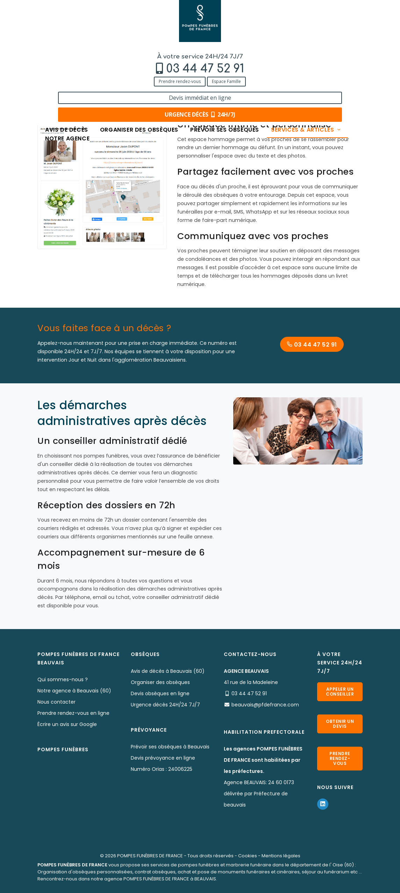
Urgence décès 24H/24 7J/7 (165, 704)
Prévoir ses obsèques (224, 50)
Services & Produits (85, 71)
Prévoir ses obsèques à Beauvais (170, 746)
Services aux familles (140, 71)
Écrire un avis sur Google (67, 724)
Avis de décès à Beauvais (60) (168, 671)
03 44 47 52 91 (72, 23)
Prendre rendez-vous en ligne (73, 713)
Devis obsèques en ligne (160, 693)
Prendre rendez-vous (46, 36)
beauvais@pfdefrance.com (265, 704)
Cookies (247, 855)
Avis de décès (66, 50)
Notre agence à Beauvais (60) (74, 690)
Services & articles (306, 50)
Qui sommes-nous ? (62, 679)
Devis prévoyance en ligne (163, 757)
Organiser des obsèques (139, 50)
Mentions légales (281, 855)
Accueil (46, 71)
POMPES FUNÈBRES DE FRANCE (150, 855)
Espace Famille (93, 36)
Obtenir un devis (340, 723)
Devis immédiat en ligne (333, 13)
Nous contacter (56, 701)
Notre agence (67, 59)
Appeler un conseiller (340, 691)
